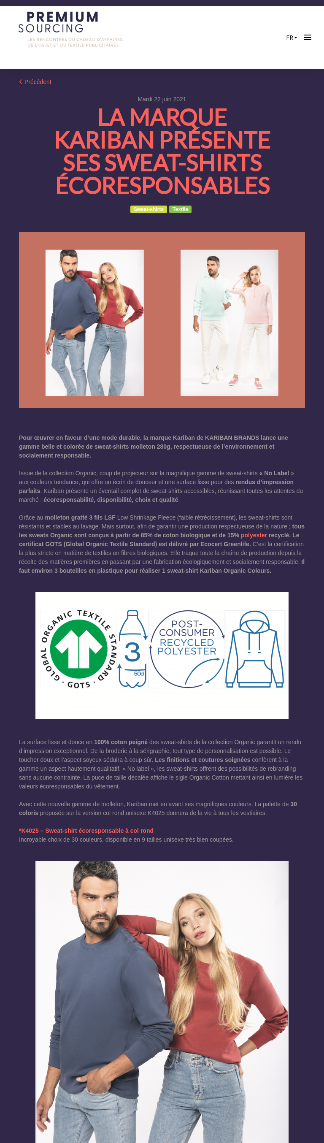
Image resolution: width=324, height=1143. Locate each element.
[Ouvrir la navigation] (307, 37)
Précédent (35, 82)
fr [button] (291, 37)
